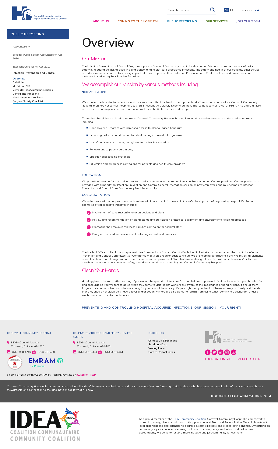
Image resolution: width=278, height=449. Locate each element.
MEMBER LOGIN (249, 359)
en (226, 10)
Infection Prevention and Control (34, 73)
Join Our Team (248, 21)
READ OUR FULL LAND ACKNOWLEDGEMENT (239, 396)
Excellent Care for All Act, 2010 (31, 66)
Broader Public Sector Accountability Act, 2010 (37, 56)
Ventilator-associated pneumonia (33, 90)
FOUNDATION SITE (219, 359)
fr (231, 10)
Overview (19, 78)
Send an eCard (157, 344)
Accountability (21, 46)
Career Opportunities (161, 352)
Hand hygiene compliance (28, 97)
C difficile (18, 82)
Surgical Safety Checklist (28, 101)
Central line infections (26, 93)
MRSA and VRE (22, 86)
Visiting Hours (157, 348)
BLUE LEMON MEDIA (86, 375)
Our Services (217, 21)
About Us (101, 21)
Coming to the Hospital (138, 21)
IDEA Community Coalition (189, 419)
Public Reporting (182, 21)
